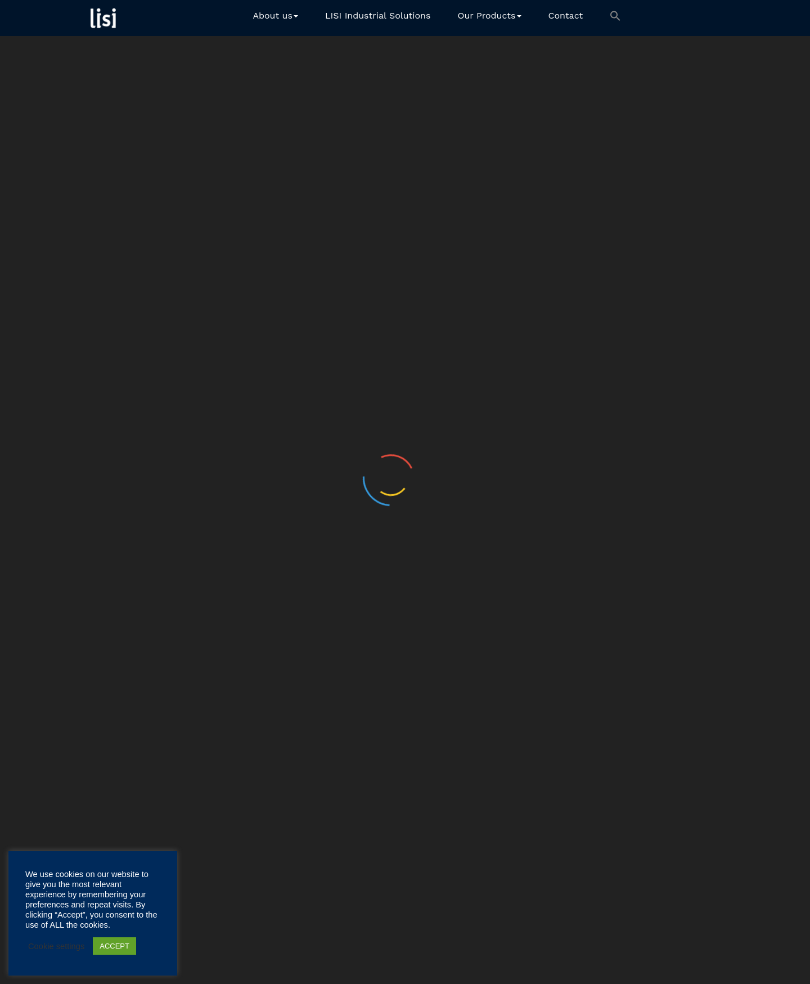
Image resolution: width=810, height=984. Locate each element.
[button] (615, 18)
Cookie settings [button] (56, 946)
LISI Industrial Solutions (378, 15)
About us (275, 15)
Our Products (489, 15)
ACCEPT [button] (114, 946)
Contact (565, 15)
